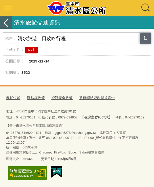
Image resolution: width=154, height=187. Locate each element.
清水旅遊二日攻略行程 (42, 38)
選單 (8, 8)
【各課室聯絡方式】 (95, 117)
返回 (6, 22)
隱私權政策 (34, 98)
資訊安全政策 (59, 98)
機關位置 (12, 98)
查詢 (146, 8)
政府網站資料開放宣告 (92, 98)
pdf (31, 49)
